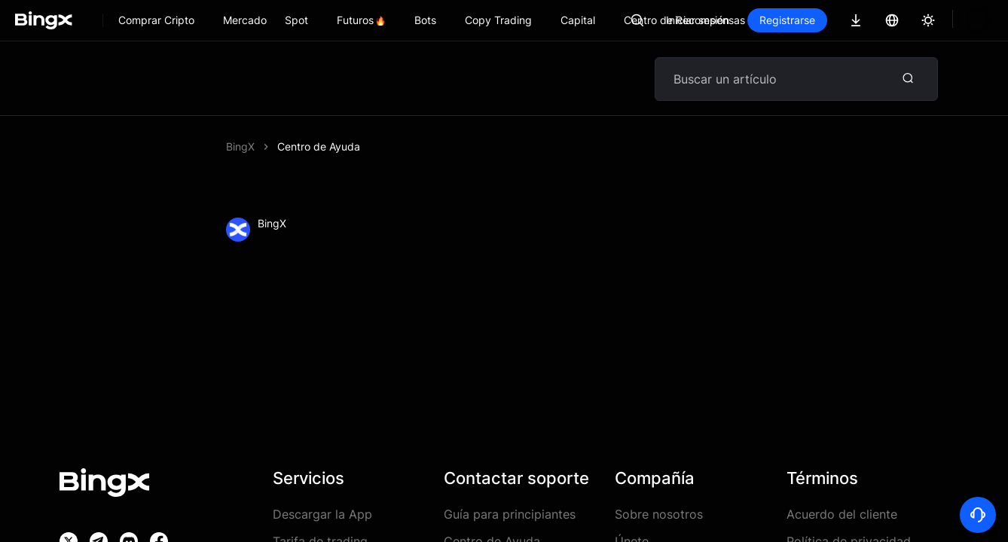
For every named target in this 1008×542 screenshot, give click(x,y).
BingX (240, 146)
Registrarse (838, 20)
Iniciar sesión (748, 20)
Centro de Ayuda (318, 146)
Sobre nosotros (659, 514)
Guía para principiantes (510, 514)
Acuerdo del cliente (842, 514)
